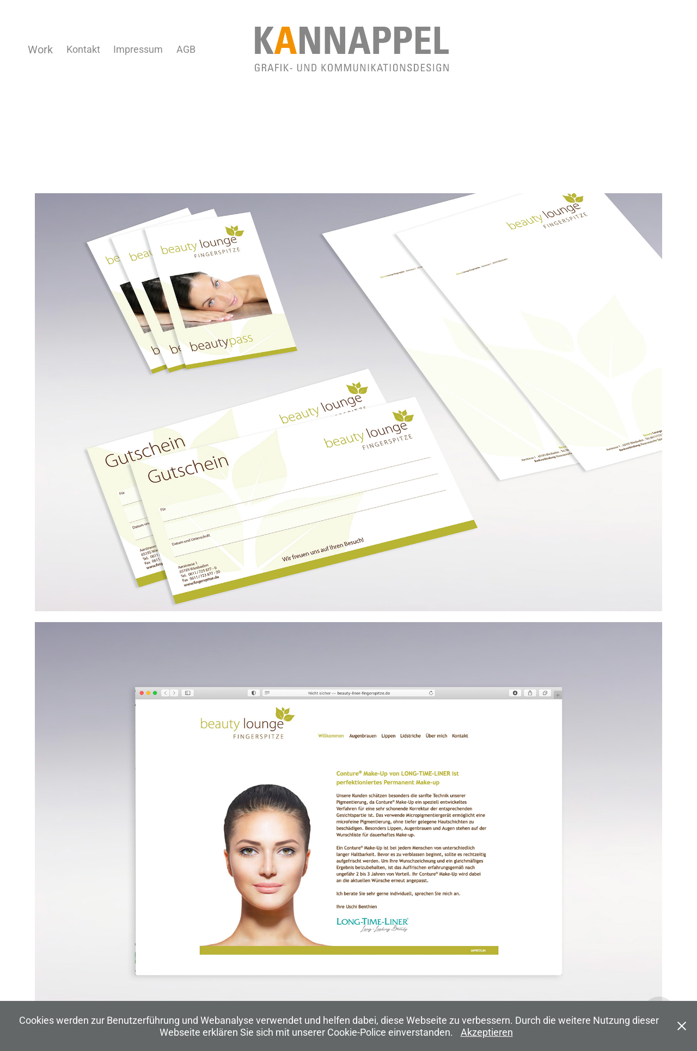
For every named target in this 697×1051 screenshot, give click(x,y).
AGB (185, 49)
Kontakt (83, 49)
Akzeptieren (487, 1031)
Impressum (138, 49)
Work (40, 49)
